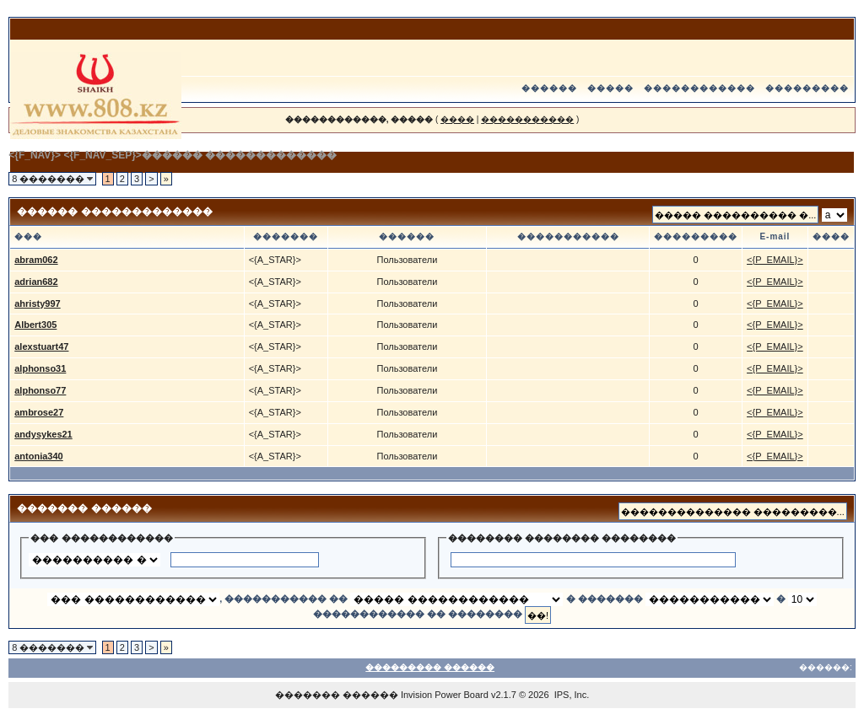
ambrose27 (38, 412)
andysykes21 (43, 434)
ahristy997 (37, 303)
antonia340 (38, 456)
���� (457, 119)
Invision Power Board (445, 695)
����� (610, 88)
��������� (807, 88)
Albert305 (35, 325)
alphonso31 (40, 368)
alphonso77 (40, 390)
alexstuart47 (41, 346)
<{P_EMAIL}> (775, 260)
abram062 (35, 260)
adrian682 (35, 282)
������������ (699, 88)
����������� (527, 119)
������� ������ (336, 695)
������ (549, 88)
